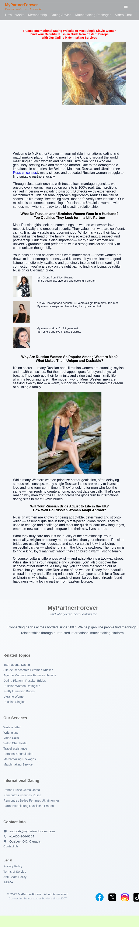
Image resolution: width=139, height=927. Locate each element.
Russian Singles (14, 702)
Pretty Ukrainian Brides (19, 691)
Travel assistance (15, 748)
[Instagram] (125, 897)
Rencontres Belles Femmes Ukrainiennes (31, 800)
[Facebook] (99, 897)
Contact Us (10, 846)
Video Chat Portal (15, 743)
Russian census (25, 172)
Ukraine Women (14, 696)
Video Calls (11, 738)
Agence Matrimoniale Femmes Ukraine (29, 675)
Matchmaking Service (18, 764)
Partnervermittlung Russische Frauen (28, 806)
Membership (37, 15)
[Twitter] (112, 897)
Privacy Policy (12, 866)
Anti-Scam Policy (15, 877)
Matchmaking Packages (93, 15)
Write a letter (12, 727)
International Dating (16, 664)
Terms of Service (14, 871)
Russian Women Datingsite (21, 686)
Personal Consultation (18, 754)
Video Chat (123, 15)
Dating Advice (61, 15)
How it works (14, 15)
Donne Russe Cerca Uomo (21, 790)
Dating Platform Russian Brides (24, 680)
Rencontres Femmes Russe (22, 795)
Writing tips (10, 732)
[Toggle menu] (125, 7)
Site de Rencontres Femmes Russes (28, 670)
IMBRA (8, 882)
